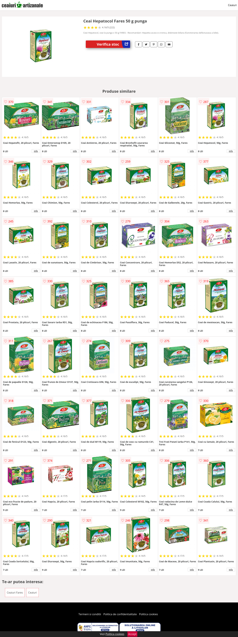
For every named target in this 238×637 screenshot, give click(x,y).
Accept (132, 634)
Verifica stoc (113, 44)
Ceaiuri (232, 5)
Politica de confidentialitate (120, 614)
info (36, 151)
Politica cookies (148, 614)
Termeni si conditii (90, 614)
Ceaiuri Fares (15, 592)
